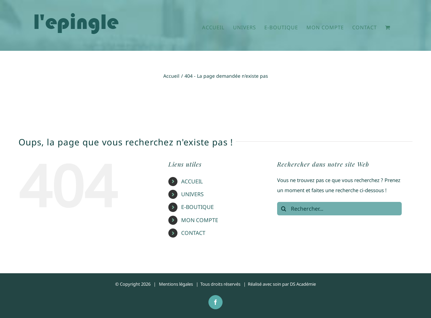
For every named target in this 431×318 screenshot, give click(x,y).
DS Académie (303, 284)
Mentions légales (176, 284)
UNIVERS (192, 194)
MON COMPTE (199, 220)
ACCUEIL (192, 181)
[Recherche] (284, 208)
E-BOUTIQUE (197, 207)
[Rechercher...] (339, 208)
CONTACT (193, 233)
